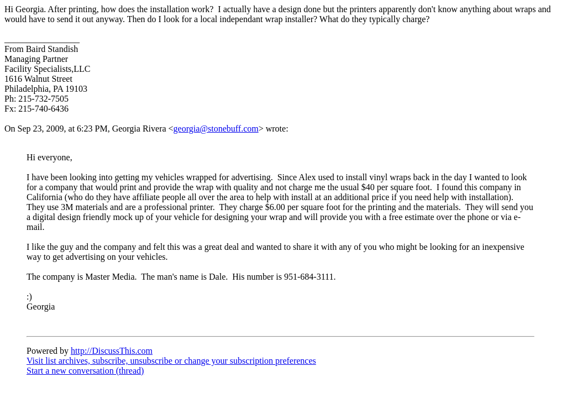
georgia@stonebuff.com (216, 128)
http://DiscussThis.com (112, 350)
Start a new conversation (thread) (85, 370)
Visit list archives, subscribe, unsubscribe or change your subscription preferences (171, 360)
